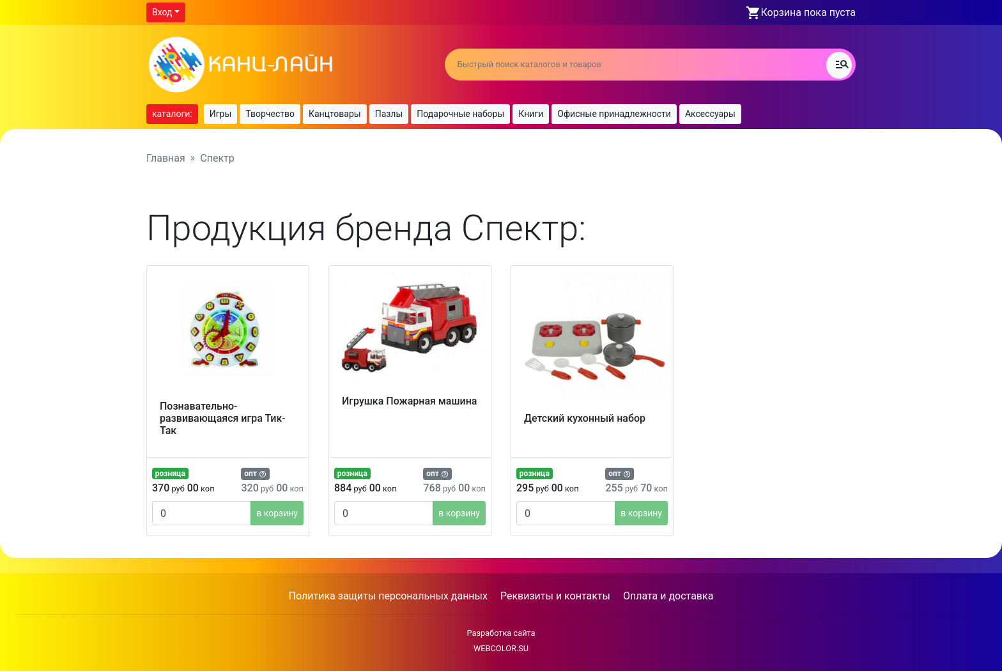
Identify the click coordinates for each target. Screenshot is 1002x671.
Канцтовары (335, 114)
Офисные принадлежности (614, 114)
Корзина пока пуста (808, 12)
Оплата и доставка (668, 596)
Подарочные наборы (460, 114)
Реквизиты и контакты (555, 596)
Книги (530, 114)
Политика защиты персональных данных (388, 596)
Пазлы (389, 114)
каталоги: (172, 114)
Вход (162, 12)
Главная (165, 158)
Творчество (270, 114)
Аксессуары (710, 114)
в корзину (277, 513)
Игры (221, 114)
